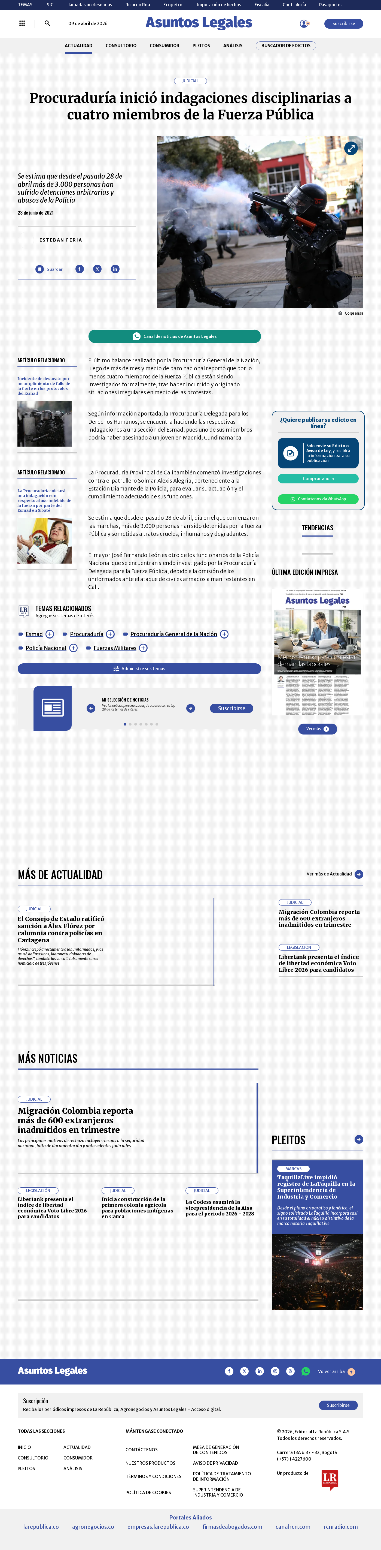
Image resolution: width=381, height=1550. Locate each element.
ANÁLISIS (232, 45)
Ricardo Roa (138, 4)
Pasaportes (331, 4)
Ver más (317, 729)
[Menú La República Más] (22, 23)
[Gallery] (140, 704)
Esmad (34, 634)
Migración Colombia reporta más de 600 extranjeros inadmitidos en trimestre (319, 918)
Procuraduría (86, 634)
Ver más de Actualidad (335, 874)
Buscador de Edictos (285, 45)
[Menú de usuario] (304, 23)
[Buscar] (47, 23)
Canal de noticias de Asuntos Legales (175, 336)
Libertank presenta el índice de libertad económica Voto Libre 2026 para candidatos (319, 963)
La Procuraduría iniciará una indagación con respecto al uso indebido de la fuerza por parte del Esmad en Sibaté (44, 500)
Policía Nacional (46, 648)
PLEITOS (201, 45)
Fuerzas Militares (115, 648)
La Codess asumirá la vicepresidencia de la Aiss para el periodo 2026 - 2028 (219, 1387)
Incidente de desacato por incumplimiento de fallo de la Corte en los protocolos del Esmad (43, 386)
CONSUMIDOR (164, 45)
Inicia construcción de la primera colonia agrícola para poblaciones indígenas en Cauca (137, 1387)
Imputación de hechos (219, 4)
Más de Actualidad (60, 874)
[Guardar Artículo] (49, 269)
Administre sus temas (139, 669)
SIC (50, 4)
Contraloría (294, 4)
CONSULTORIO (121, 45)
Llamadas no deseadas (89, 4)
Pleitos (288, 1319)
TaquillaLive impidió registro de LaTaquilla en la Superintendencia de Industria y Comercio (316, 1366)
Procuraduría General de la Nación (173, 634)
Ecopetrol (173, 4)
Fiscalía (262, 4)
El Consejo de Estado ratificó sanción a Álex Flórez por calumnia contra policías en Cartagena (61, 929)
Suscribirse (344, 23)
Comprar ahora (318, 478)
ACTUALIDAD (78, 45)
